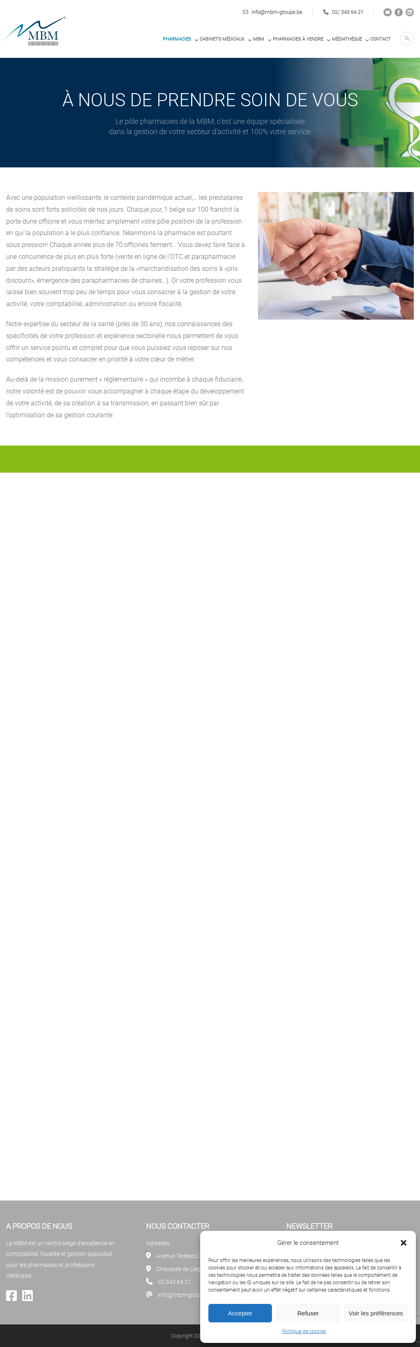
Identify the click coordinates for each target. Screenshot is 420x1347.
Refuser (308, 1313)
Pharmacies (177, 39)
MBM (258, 39)
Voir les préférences (376, 1313)
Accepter (240, 1313)
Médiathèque (347, 39)
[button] (403, 1243)
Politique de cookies (304, 1331)
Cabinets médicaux (222, 39)
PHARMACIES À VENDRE (298, 39)
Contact (380, 39)
